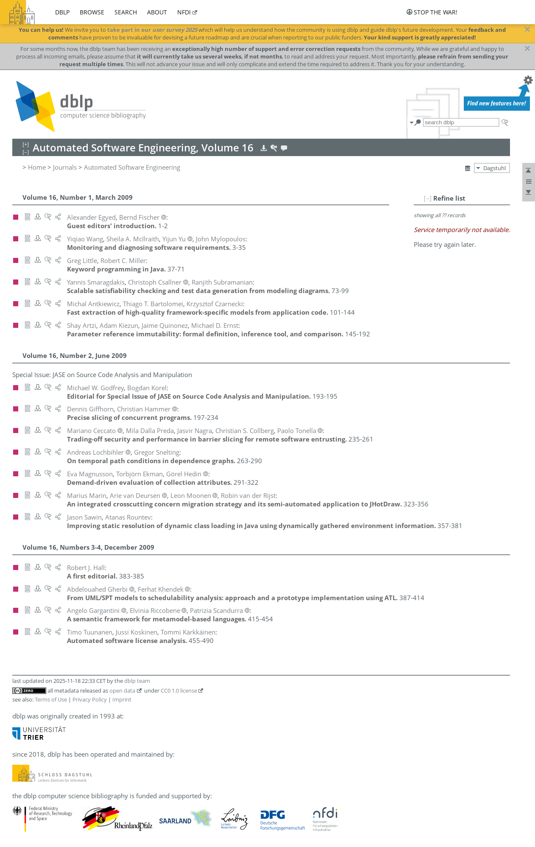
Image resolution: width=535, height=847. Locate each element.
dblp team (137, 681)
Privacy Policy (89, 699)
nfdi (184, 12)
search (125, 12)
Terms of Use (51, 699)
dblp (62, 12)
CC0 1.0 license (179, 690)
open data (122, 690)
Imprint (121, 699)
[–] (428, 198)
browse (92, 12)
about (157, 12)
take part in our (152, 30)
